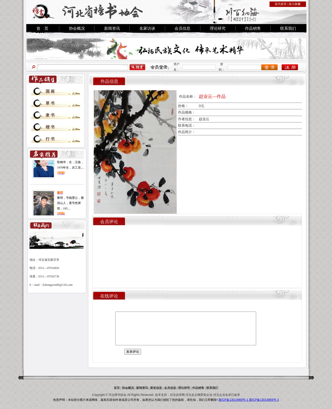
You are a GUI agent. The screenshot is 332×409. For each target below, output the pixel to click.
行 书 (50, 139)
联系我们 (288, 28)
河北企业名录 (222, 395)
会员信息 (182, 28)
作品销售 (253, 28)
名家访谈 (147, 28)
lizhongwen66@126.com (58, 285)
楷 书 (50, 127)
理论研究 (218, 28)
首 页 (42, 28)
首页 (117, 388)
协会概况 (77, 28)
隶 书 (50, 115)
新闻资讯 (112, 28)
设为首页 (281, 4)
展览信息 (156, 388)
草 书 (50, 103)
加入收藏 (295, 4)
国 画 (50, 91)
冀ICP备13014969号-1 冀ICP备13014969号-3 (248, 400)
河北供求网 (177, 395)
